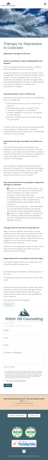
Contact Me (34, 415)
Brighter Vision (34, 456)
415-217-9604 (9, 324)
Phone (6, 345)
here (25, 401)
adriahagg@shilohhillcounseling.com (18, 326)
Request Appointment (17, 415)
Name (7, 330)
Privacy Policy (14, 456)
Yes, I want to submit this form (16, 381)
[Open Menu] (45, 4)
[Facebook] (24, 451)
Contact (9, 304)
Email (6, 338)
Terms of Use (9, 367)
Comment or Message (13, 353)
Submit (8, 385)
